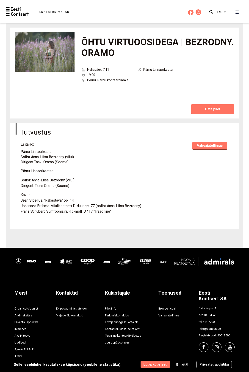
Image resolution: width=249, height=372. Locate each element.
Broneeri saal (167, 308)
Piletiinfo (110, 308)
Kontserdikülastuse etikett (122, 329)
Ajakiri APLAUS (24, 349)
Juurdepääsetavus (117, 342)
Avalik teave (22, 335)
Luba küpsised (155, 364)
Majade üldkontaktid (69, 315)
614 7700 (209, 322)
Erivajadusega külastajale (121, 322)
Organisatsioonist (26, 308)
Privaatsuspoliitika (26, 322)
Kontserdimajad (54, 12)
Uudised (20, 342)
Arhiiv (18, 356)
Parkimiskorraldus (117, 315)
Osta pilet (212, 109)
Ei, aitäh (182, 364)
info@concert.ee (210, 328)
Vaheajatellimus (210, 146)
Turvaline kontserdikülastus (123, 335)
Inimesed (20, 329)
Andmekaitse (23, 315)
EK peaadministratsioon (72, 308)
